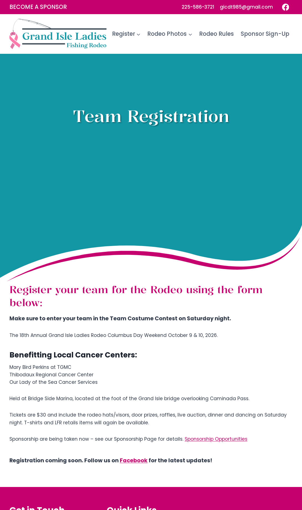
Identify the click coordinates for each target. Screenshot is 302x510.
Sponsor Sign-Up (265, 34)
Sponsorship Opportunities (216, 439)
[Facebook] (285, 7)
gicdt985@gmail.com (246, 7)
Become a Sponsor (38, 7)
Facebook (134, 460)
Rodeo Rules (216, 34)
